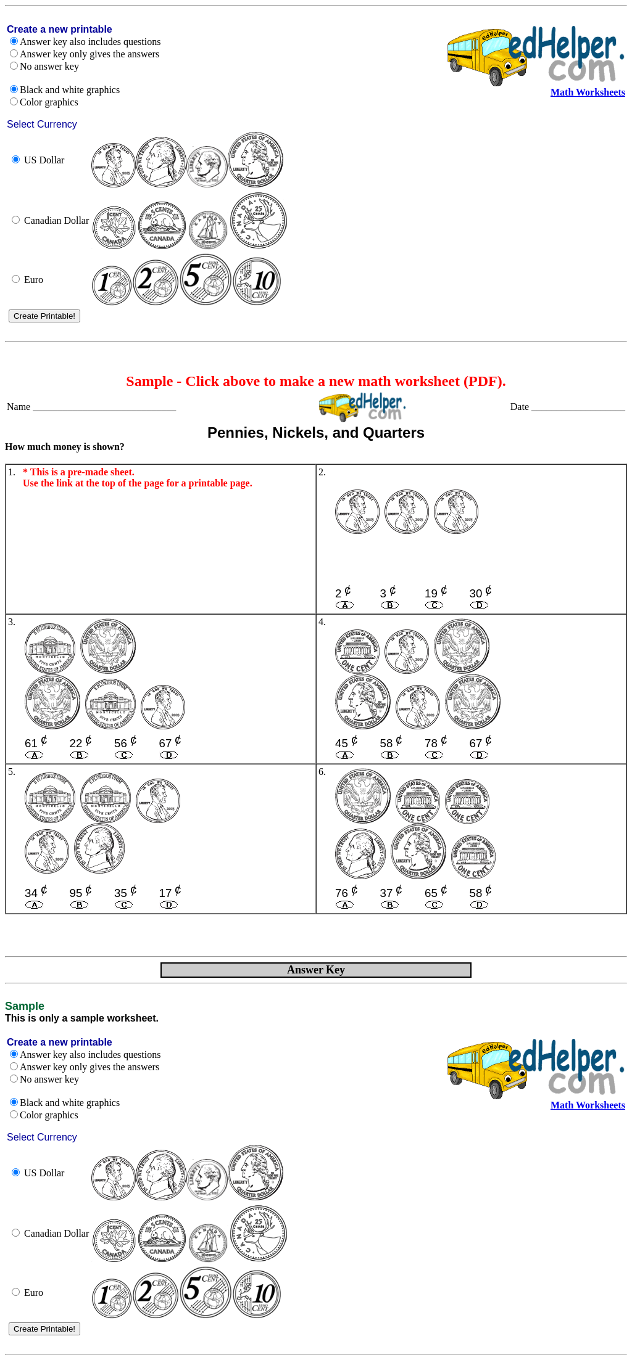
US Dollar (44, 160)
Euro (33, 279)
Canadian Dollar (56, 220)
